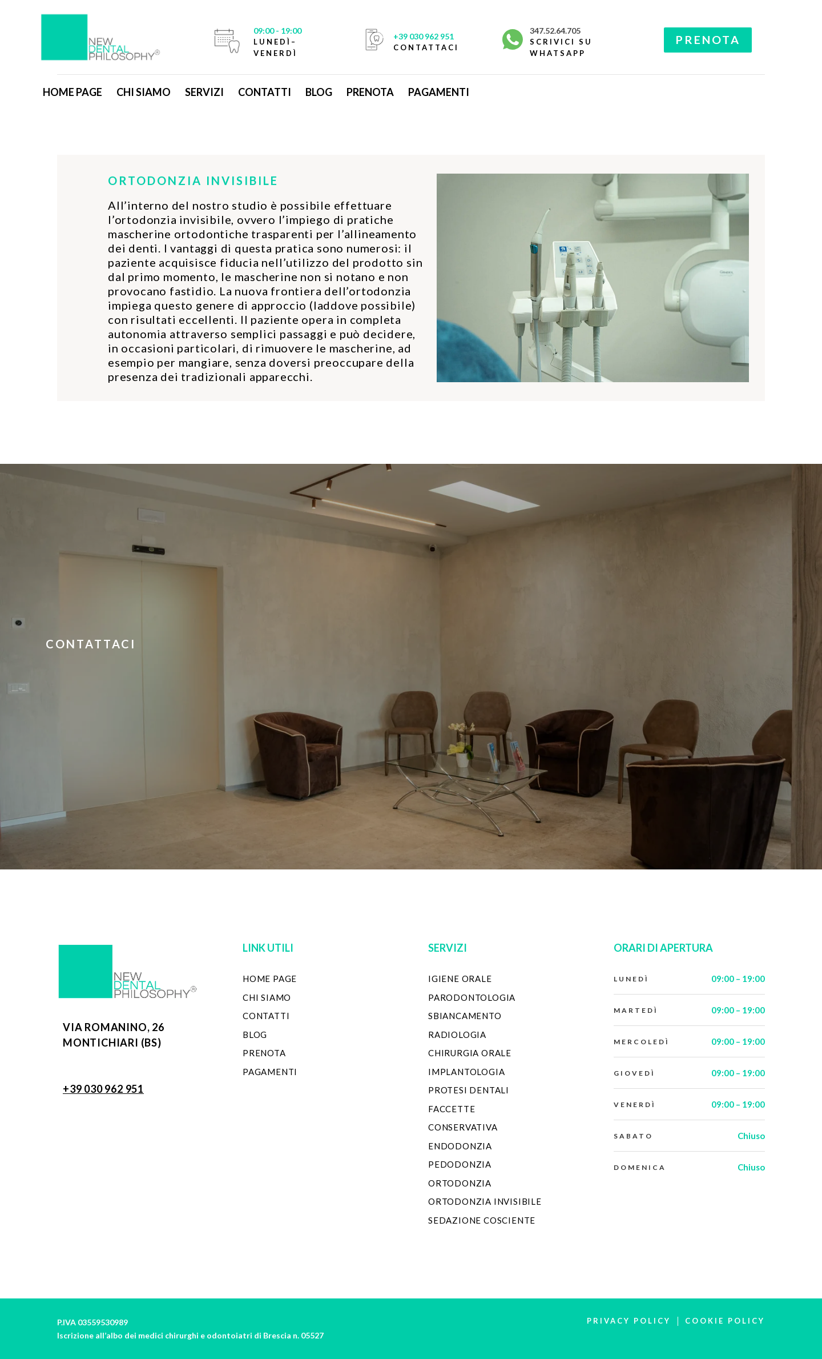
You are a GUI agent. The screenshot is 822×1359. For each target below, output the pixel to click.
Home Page (72, 92)
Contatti (264, 92)
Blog (318, 92)
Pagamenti (438, 92)
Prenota (370, 92)
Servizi (204, 92)
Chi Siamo (143, 92)
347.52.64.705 (555, 30)
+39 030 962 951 (423, 36)
